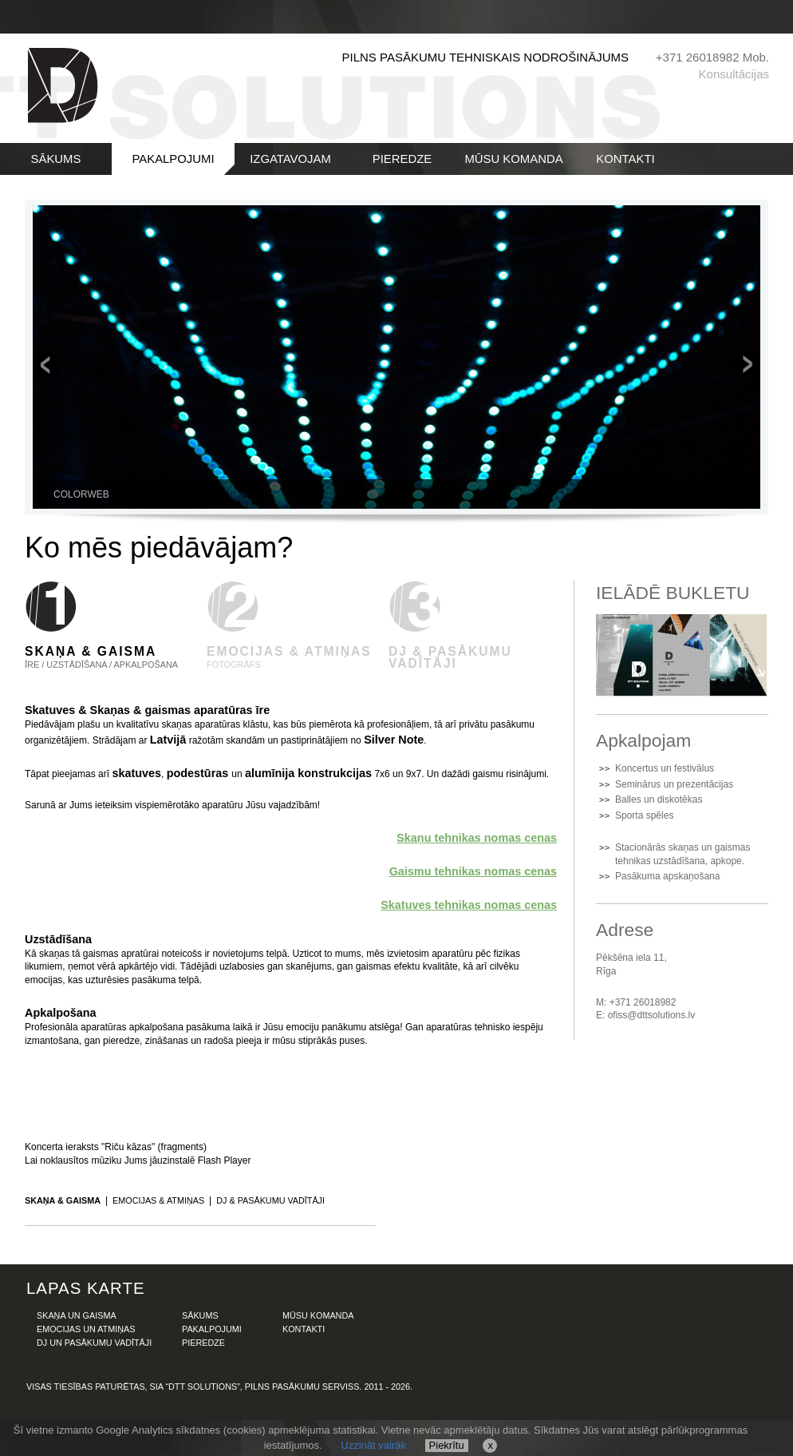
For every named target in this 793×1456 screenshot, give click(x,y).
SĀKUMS (56, 159)
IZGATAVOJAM (290, 159)
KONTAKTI (625, 159)
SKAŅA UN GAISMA (76, 1315)
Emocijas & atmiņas (158, 1200)
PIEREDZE (402, 159)
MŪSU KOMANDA (513, 159)
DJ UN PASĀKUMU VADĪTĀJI (94, 1342)
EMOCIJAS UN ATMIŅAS (86, 1329)
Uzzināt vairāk (373, 1445)
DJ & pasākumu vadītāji (270, 1200)
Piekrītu (446, 1445)
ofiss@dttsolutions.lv (652, 1015)
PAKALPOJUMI (173, 159)
